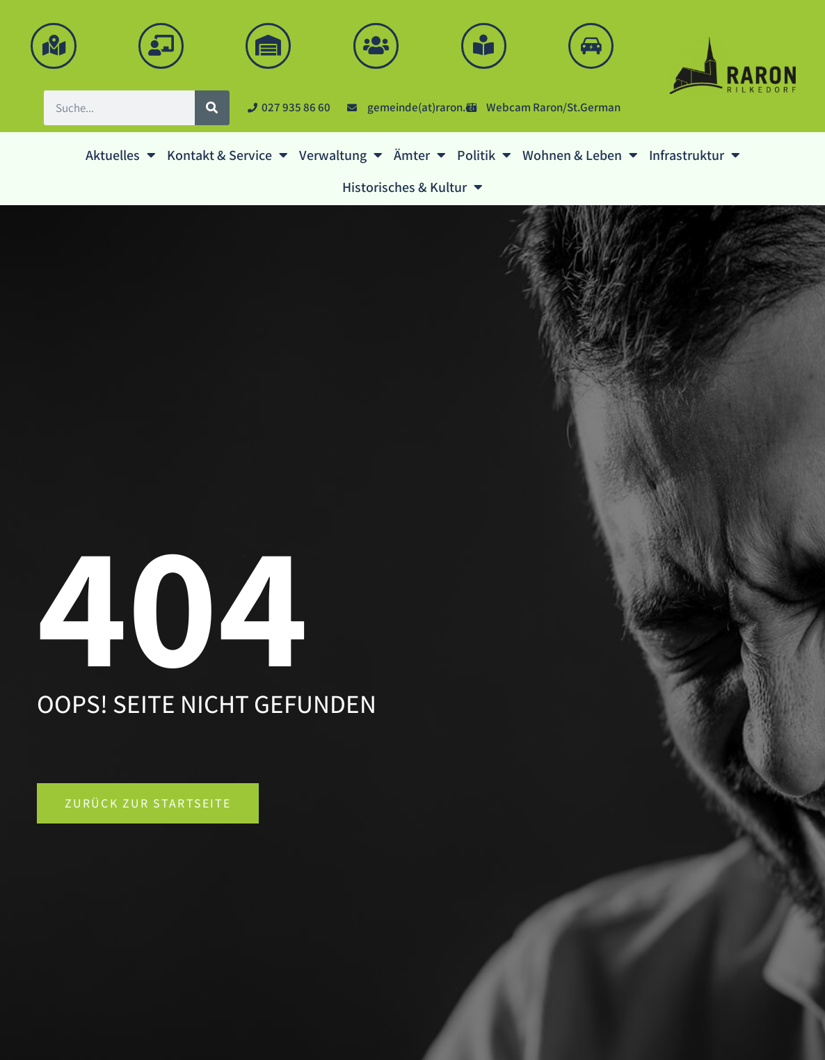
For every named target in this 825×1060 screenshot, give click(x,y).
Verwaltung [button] (341, 155)
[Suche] (212, 107)
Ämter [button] (420, 155)
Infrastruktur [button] (694, 155)
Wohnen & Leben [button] (580, 155)
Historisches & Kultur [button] (412, 187)
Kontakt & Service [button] (227, 155)
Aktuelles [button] (121, 155)
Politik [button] (484, 155)
